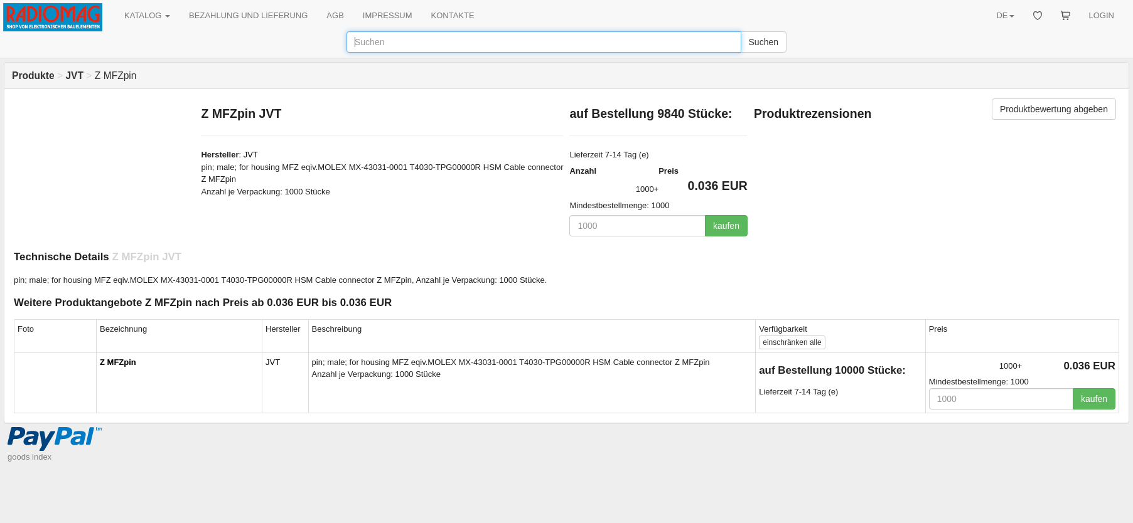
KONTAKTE (453, 15)
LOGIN (1101, 15)
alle (792, 342)
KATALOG (147, 15)
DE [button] (1005, 15)
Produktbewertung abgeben (1054, 109)
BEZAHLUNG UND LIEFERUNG (248, 15)
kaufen (726, 226)
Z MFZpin (118, 362)
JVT (251, 154)
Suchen (763, 42)
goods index (29, 457)
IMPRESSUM (387, 15)
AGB (334, 15)
